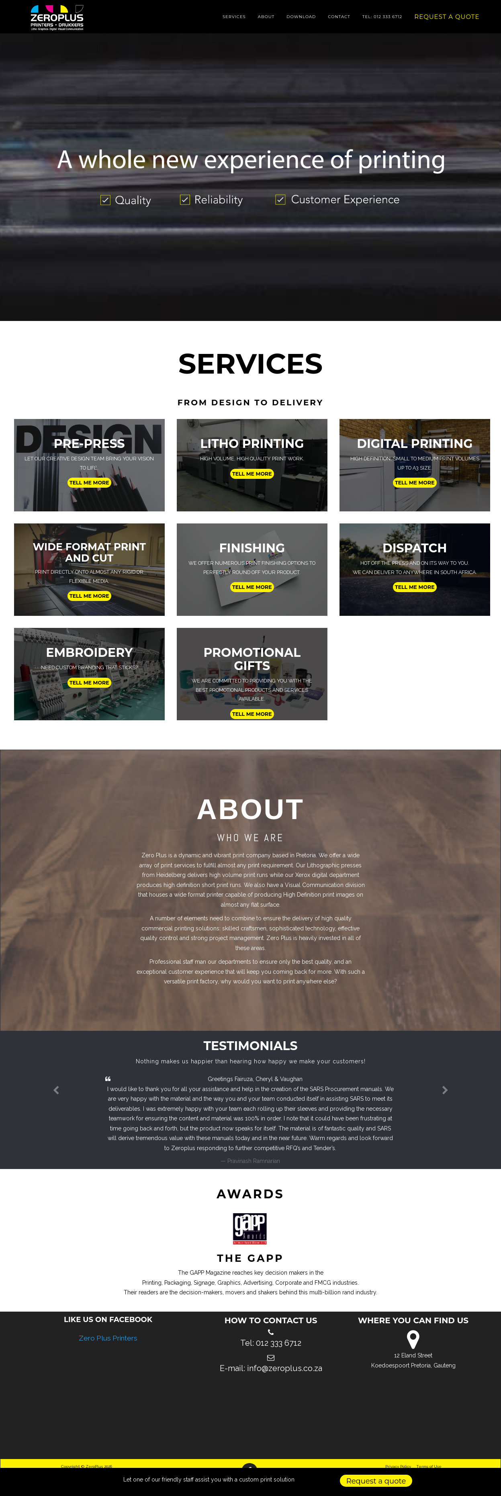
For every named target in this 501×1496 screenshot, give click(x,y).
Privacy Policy (398, 1466)
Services (234, 19)
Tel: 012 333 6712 (382, 19)
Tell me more (89, 483)
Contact (339, 19)
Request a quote (446, 20)
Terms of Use (429, 1466)
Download (301, 19)
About (266, 19)
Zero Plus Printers (108, 1338)
